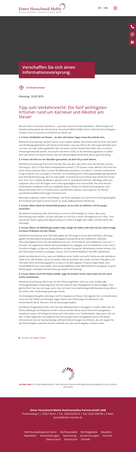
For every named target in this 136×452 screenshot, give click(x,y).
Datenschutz (53, 439)
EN (106, 8)
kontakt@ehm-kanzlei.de (68, 417)
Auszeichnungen (89, 435)
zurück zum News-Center (34, 337)
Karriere (107, 435)
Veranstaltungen (49, 435)
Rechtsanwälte (68, 432)
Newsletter (30, 435)
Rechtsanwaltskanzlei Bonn (40, 432)
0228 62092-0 (72, 413)
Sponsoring (69, 435)
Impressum (71, 439)
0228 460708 (95, 413)
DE (99, 8)
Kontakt (85, 439)
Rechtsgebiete (89, 432)
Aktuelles (106, 432)
